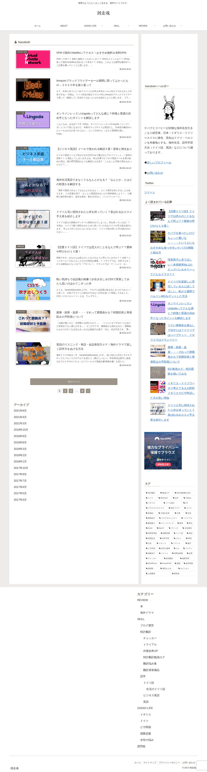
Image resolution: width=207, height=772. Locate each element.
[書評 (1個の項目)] (189, 543)
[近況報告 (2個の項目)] (187, 528)
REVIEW (142, 600)
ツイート (149, 192)
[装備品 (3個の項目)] (151, 513)
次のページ (74, 386)
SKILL (141, 619)
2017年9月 (20, 479)
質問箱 (141, 746)
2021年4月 (20, 421)
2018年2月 (20, 460)
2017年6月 (20, 491)
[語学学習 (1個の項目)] (165, 538)
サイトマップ (148, 762)
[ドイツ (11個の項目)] (151, 498)
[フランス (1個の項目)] (177, 543)
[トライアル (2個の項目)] (187, 518)
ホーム (136, 762)
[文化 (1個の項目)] (150, 543)
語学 (143, 676)
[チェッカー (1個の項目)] (153, 558)
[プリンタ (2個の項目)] (174, 528)
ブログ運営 (147, 625)
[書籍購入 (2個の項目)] (151, 523)
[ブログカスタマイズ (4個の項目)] (156, 508)
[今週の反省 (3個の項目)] (165, 513)
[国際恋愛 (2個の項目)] (165, 533)
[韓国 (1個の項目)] (189, 538)
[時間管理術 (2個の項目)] (152, 533)
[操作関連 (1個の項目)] (188, 563)
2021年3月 (20, 428)
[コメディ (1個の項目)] (188, 548)
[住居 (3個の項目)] (189, 513)
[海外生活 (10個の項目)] (164, 498)
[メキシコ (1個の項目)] (162, 543)
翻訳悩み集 (150, 663)
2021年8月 (20, 415)
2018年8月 (20, 447)
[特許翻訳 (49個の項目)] (151, 493)
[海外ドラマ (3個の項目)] (174, 508)
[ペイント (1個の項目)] (164, 553)
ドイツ (144, 720)
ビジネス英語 (151, 695)
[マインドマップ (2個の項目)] (167, 523)
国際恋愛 (145, 733)
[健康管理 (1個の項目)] (186, 558)
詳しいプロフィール (159, 162)
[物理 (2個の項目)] (180, 523)
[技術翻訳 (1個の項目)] (170, 558)
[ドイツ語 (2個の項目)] (178, 533)
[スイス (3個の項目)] (188, 508)
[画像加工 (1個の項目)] (151, 553)
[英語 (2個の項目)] (190, 533)
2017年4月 (20, 504)
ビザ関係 (145, 727)
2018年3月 (20, 453)
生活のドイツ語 (155, 689)
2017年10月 (21, 472)
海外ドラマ (147, 612)
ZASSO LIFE (145, 708)
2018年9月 (20, 440)
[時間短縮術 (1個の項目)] (178, 553)
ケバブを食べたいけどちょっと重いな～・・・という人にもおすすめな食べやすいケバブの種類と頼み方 (172, 243)
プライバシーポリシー (168, 762)
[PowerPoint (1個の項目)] (166, 563)
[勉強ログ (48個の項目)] (166, 493)
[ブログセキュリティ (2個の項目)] (168, 518)
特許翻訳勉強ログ (154, 657)
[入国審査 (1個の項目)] (157, 573)
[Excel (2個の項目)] (150, 528)
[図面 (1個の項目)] (177, 563)
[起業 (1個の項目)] (190, 553)
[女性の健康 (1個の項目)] (165, 548)
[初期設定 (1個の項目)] (151, 538)
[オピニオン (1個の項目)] (185, 568)
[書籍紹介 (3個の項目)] (151, 518)
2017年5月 (20, 498)
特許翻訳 (145, 631)
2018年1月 (20, 466)
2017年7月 (20, 485)
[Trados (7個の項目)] (188, 498)
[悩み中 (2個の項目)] (161, 528)
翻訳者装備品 (151, 670)
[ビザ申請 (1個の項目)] (151, 548)
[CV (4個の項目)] (188, 503)
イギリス (145, 714)
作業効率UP (150, 650)
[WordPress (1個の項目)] (151, 563)
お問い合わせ (155, 172)
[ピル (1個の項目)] (176, 548)
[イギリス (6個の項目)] (153, 503)
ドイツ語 (148, 682)
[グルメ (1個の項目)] (178, 538)
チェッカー (150, 638)
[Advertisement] (169, 58)
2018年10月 (21, 434)
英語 (146, 701)
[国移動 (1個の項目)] (151, 568)
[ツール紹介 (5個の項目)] (171, 503)
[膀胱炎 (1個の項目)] (182, 573)
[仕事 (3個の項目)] (178, 513)
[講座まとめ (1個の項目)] (167, 568)
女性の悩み (147, 739)
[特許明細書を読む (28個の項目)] (183, 493)
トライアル (150, 644)
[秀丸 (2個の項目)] (190, 523)
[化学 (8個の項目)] (177, 498)
